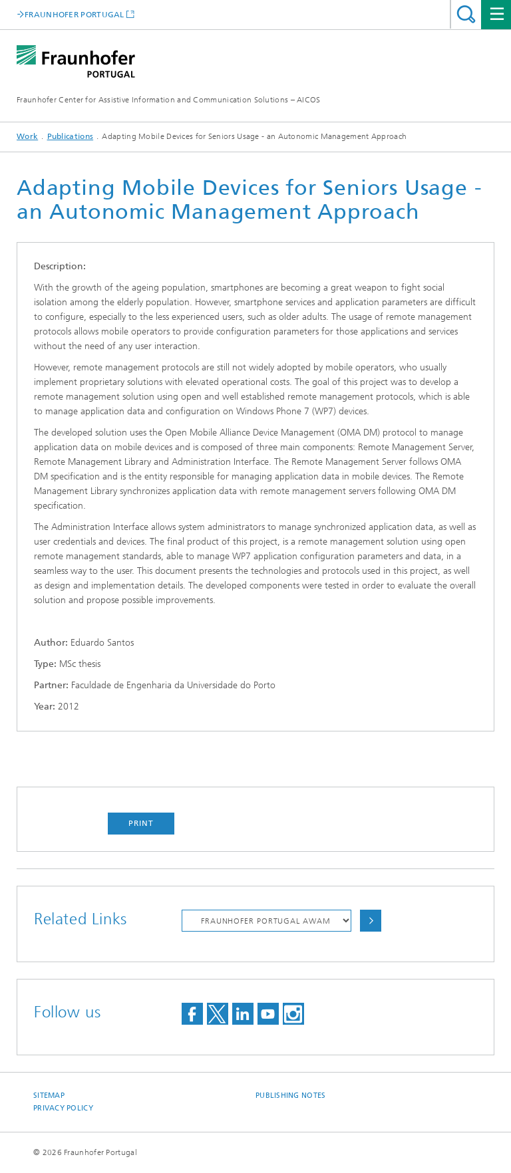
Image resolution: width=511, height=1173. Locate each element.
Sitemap (49, 1095)
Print (141, 823)
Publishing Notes (290, 1095)
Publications (70, 136)
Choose (370, 921)
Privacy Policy (63, 1108)
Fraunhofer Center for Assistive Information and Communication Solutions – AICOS (169, 99)
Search (466, 14)
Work (27, 136)
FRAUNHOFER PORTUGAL (74, 14)
